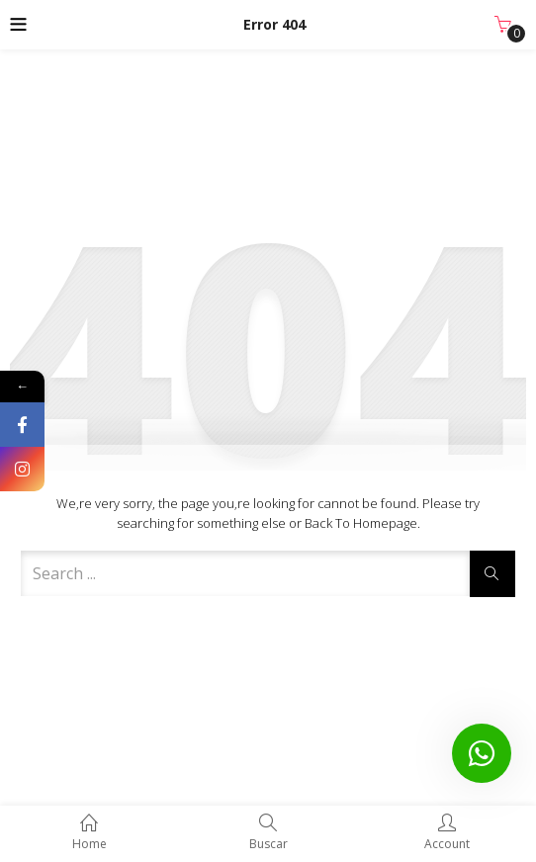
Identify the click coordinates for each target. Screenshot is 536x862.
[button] (502, 24)
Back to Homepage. (362, 523)
